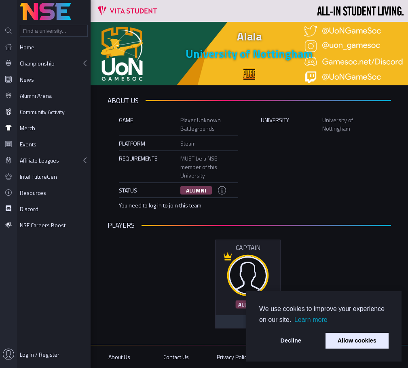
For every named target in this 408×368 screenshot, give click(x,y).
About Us (119, 357)
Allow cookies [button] (357, 340)
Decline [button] (291, 340)
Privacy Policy (233, 357)
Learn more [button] (311, 319)
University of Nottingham (249, 53)
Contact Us (176, 357)
